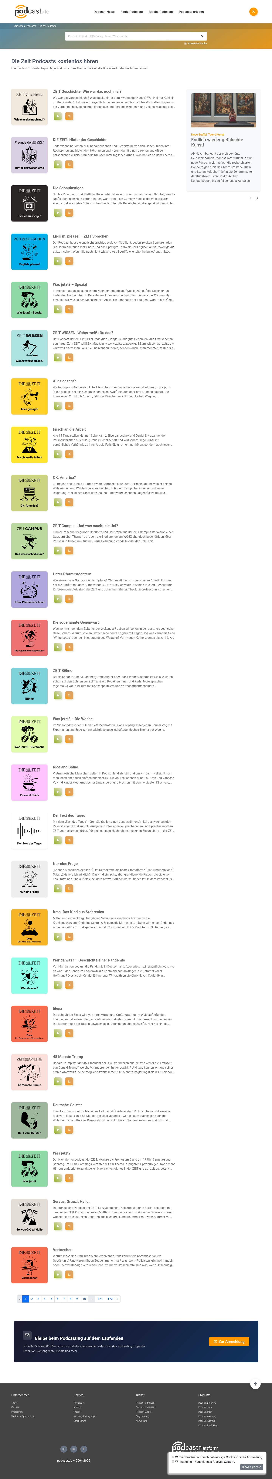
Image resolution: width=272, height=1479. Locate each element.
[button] (250, 198)
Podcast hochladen (145, 1407)
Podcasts (31, 26)
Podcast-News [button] (104, 12)
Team (14, 1403)
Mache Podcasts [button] (161, 12)
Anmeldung (141, 1421)
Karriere (15, 1407)
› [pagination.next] (117, 1299)
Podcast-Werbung (207, 1416)
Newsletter (79, 1403)
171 (100, 1299)
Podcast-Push (205, 1412)
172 (110, 1299)
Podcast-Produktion (208, 1425)
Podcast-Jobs (205, 1407)
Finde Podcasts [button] (132, 12)
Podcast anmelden (145, 1403)
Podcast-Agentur (206, 1421)
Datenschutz (80, 1421)
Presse (77, 1412)
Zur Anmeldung (229, 1341)
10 (84, 1299)
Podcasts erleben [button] (191, 12)
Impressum (17, 1412)
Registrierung (142, 1416)
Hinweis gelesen (251, 1466)
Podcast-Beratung (207, 1403)
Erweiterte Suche (197, 43)
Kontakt (77, 1407)
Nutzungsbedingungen (85, 1416)
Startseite (18, 26)
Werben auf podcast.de (22, 1416)
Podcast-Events (143, 1412)
